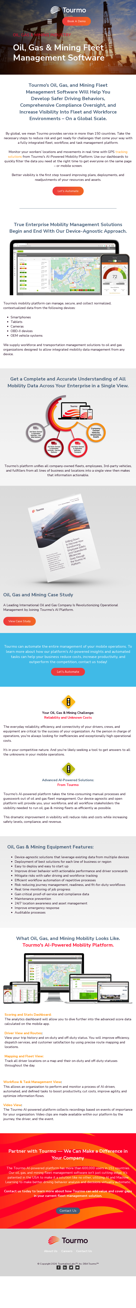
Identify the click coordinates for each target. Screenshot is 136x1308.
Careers (66, 1251)
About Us (50, 1251)
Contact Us (68, 1210)
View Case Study (19, 621)
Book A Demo (76, 21)
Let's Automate (68, 191)
